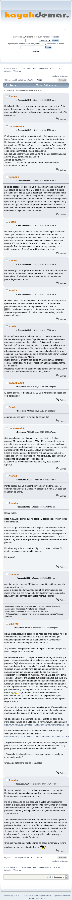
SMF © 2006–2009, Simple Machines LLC (39, 895)
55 (16, 80)
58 (25, 80)
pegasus (14, 176)
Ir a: (48, 877)
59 (28, 80)
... (14, 80)
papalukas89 (16, 126)
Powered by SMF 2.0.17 (13, 895)
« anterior (55, 76)
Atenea (13, 96)
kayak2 (13, 290)
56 (19, 80)
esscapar (14, 574)
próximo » (64, 76)
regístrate (55, 37)
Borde (12, 221)
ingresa (46, 37)
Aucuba (13, 503)
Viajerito (14, 623)
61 (32, 80)
